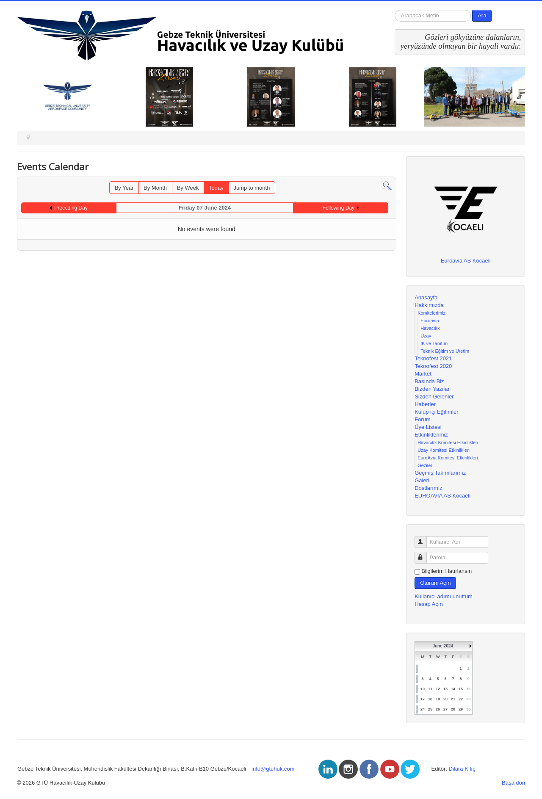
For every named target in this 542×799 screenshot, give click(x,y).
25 (430, 709)
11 (430, 689)
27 (445, 709)
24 (422, 709)
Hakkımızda (429, 305)
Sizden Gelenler (434, 396)
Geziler (425, 465)
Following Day (338, 208)
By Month (155, 188)
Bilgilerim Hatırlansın (446, 571)
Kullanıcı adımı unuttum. (444, 596)
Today (216, 188)
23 (468, 699)
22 (461, 699)
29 (461, 709)
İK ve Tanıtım (434, 343)
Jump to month (251, 188)
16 (468, 689)
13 (445, 689)
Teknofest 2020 (433, 366)
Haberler (425, 404)
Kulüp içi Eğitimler (436, 412)
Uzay (425, 335)
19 (438, 699)
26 (438, 709)
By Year (124, 188)
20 (445, 699)
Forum (423, 419)
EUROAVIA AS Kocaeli (442, 495)
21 (453, 699)
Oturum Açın (435, 583)
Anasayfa (426, 297)
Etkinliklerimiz (431, 434)
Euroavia (429, 320)
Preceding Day (71, 208)
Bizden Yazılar (432, 389)
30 (468, 709)
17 (422, 699)
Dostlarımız (428, 488)
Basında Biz (429, 381)
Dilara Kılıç (462, 769)
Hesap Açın (429, 604)
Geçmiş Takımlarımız (440, 473)
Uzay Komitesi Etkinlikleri (444, 450)
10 (422, 689)
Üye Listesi (428, 427)
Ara (482, 15)
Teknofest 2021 (433, 358)
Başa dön (513, 783)
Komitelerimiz (431, 312)
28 (453, 709)
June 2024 (442, 646)
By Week (188, 188)
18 (430, 699)
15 (461, 689)
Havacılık (430, 328)
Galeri (422, 480)
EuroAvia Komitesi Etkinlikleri (448, 457)
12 (438, 689)
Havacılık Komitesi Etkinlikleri (448, 442)
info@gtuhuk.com (273, 769)
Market (423, 373)
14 (453, 689)
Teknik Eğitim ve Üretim (444, 351)
